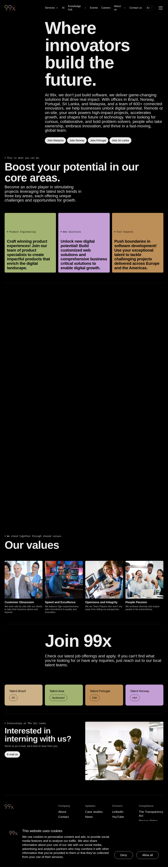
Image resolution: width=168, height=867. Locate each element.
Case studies (94, 811)
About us (120, 8)
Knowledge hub (77, 8)
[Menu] (160, 8)
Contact (63, 816)
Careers (105, 7)
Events (94, 7)
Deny (123, 855)
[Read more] (124, 751)
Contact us (135, 7)
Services (52, 7)
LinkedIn (117, 811)
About (62, 811)
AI (63, 7)
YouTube (118, 816)
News (89, 816)
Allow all (147, 855)
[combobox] (149, 8)
